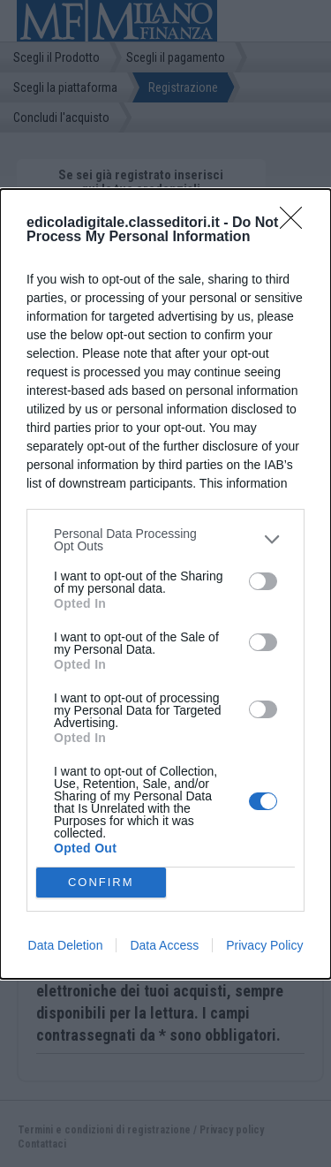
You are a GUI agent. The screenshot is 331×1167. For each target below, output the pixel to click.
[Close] (296, 223)
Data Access (164, 945)
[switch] (263, 581)
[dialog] (165, 584)
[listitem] (165, 539)
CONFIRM (101, 881)
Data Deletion (65, 945)
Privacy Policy (264, 945)
